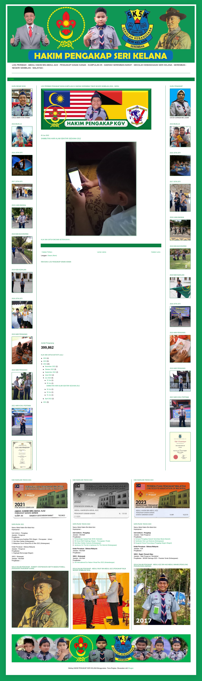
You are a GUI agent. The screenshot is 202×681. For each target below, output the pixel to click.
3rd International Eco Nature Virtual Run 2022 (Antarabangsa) (94, 562)
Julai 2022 (48, 375)
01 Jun (49, 395)
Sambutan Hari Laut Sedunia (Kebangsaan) (149, 541)
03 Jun (49, 392)
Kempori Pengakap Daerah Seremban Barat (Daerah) (152, 539)
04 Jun (49, 389)
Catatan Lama (155, 252)
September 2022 (50, 372)
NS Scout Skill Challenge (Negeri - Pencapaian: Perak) (92, 541)
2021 (45, 402)
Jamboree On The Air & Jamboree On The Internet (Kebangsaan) (95, 545)
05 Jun (49, 383)
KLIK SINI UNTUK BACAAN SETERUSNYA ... (56, 239)
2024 (45, 358)
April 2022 (48, 398)
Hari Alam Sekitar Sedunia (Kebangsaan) (87, 543)
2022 (45, 364)
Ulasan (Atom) (52, 255)
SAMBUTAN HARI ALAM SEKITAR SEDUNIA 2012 (61, 139)
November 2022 (50, 366)
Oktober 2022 (49, 369)
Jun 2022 (48, 378)
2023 (45, 361)
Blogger (130, 668)
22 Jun (49, 380)
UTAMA (11, 79)
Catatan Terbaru (47, 252)
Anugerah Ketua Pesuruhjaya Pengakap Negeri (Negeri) (153, 543)
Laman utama (101, 252)
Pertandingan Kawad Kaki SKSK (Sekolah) (88, 539)
